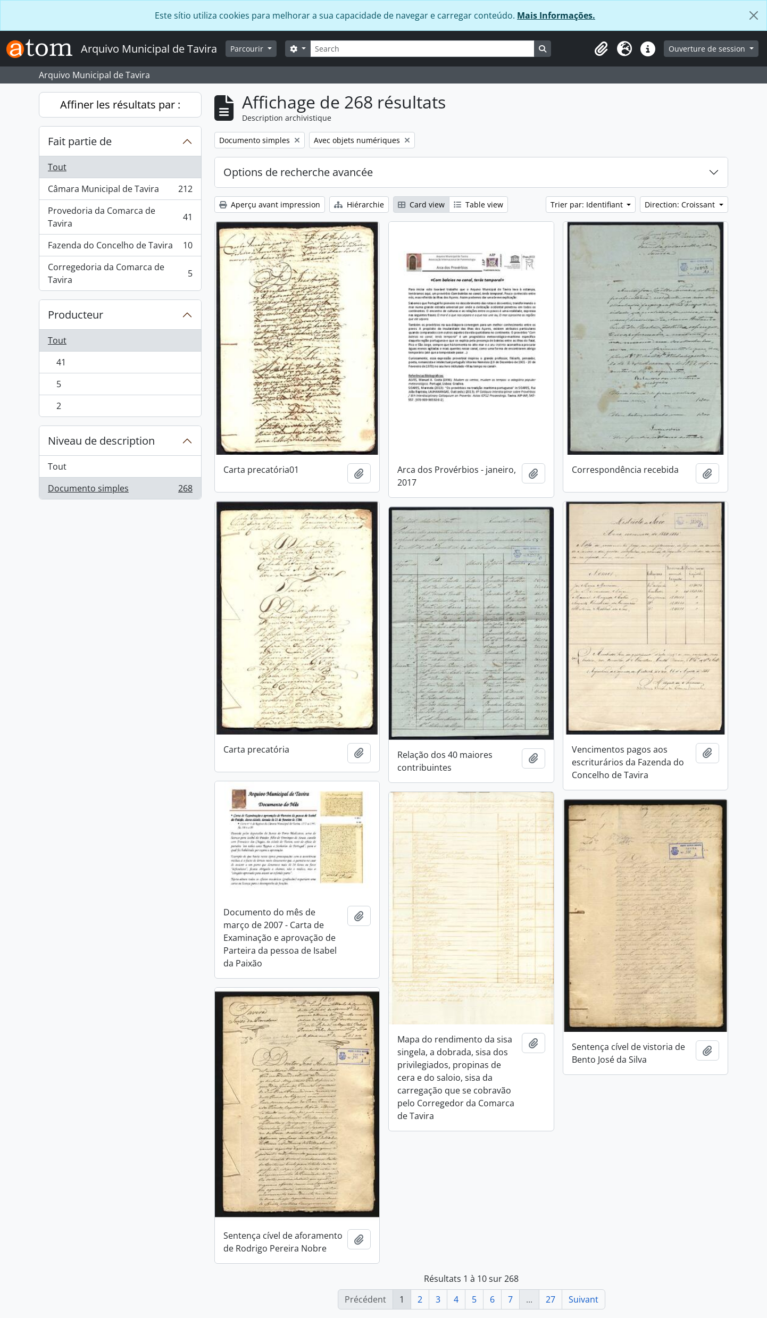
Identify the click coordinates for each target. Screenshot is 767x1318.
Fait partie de (80, 141)
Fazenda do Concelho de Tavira (120, 247)
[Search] (422, 48)
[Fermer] (753, 15)
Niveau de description (101, 440)
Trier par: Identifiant (588, 204)
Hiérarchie (359, 204)
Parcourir (247, 49)
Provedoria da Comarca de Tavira (120, 217)
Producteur (75, 314)
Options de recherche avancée (298, 172)
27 (550, 1299)
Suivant (583, 1299)
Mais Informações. (556, 15)
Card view (421, 204)
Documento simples (120, 490)
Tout (57, 167)
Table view (478, 204)
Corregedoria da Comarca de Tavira (120, 273)
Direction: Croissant (681, 204)
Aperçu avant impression (269, 204)
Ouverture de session (708, 49)
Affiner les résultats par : (120, 104)
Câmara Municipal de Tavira (120, 191)
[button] (601, 49)
